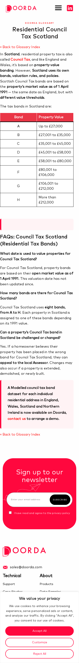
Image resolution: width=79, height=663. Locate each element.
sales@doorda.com (26, 567)
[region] (39, 627)
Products (46, 584)
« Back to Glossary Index (20, 47)
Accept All (39, 631)
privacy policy (61, 513)
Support (9, 584)
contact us (17, 419)
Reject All (39, 653)
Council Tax (20, 59)
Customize (39, 642)
